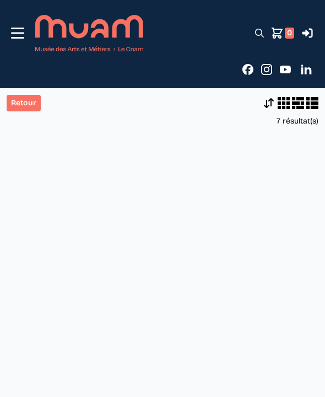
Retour (23, 103)
